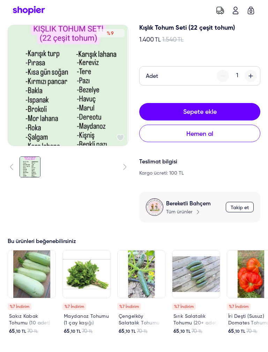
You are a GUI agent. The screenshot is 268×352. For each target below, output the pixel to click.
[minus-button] (223, 76)
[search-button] (205, 10)
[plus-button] (251, 76)
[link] (32, 292)
